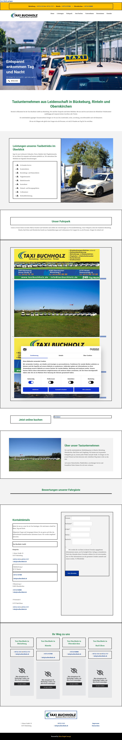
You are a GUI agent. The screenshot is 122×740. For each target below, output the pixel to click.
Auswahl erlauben (61, 389)
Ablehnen (35, 389)
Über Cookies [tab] (87, 355)
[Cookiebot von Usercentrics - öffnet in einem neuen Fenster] (91, 349)
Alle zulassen (86, 389)
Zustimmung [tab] (34, 355)
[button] (13, 81)
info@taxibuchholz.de (20, 561)
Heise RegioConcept (65, 736)
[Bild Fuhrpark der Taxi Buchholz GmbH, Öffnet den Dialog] (60, 336)
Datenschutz (95, 725)
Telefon (67, 535)
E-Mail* (67, 529)
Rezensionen (100, 13)
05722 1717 (50, 6)
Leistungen (60, 13)
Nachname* (68, 523)
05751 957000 (66, 6)
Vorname (67, 518)
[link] (22, 670)
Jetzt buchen (79, 13)
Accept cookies (22, 684)
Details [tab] (61, 355)
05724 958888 (89, 6)
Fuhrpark (69, 13)
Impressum (95, 723)
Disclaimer (57, 417)
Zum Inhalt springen (6, 1)
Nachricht (68, 539)
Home (52, 13)
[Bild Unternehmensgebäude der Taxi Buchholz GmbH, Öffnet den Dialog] (60, 397)
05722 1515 (40, 6)
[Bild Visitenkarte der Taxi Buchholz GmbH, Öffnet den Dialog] (60, 278)
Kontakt (109, 13)
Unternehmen (89, 13)
